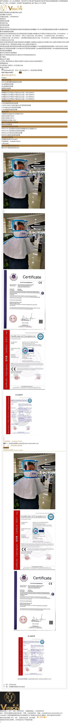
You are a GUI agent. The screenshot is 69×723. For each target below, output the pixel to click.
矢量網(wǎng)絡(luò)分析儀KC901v (42, 42)
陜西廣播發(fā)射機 (16, 29)
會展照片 (40, 61)
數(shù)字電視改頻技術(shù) (9, 55)
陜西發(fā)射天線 (13, 33)
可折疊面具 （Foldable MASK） (12, 141)
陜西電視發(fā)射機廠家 (29, 46)
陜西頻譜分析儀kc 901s (18, 44)
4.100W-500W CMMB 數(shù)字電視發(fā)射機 (16, 105)
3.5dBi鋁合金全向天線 (7, 40)
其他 (21, 65)
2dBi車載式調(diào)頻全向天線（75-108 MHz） (35, 38)
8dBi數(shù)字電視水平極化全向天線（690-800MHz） (18, 92)
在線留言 (6, 447)
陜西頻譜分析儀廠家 (24, 42)
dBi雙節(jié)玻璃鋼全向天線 (59, 38)
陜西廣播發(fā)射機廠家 (29, 29)
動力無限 (32, 717)
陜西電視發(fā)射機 (16, 46)
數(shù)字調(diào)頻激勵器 (8, 53)
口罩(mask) (5, 143)
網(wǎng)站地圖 (5, 717)
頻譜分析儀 (3, 42)
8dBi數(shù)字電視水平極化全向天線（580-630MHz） (18, 95)
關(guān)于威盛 (5, 59)
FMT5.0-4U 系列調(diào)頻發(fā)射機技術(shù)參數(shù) (19, 128)
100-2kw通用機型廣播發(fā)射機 (47, 29)
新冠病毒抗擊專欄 (36, 70)
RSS (12, 717)
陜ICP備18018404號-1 (54, 715)
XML (16, 717)
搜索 (20, 72)
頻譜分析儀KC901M (59, 42)
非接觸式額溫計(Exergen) (10, 139)
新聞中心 (11, 65)
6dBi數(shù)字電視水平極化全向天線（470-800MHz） (18, 97)
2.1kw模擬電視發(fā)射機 (43, 48)
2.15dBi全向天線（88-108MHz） (54, 36)
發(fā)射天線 (4, 23)
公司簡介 (3, 61)
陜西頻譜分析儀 (12, 42)
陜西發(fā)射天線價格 (25, 33)
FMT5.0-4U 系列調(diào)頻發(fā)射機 (13, 131)
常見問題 (17, 65)
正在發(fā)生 (4, 65)
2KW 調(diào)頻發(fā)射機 (10, 126)
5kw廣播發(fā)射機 (7, 31)
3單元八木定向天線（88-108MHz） (33, 36)
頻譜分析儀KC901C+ (8, 118)
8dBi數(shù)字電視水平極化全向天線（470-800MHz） (50, 33)
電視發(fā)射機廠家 (6, 50)
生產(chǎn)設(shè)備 (30, 61)
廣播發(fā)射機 (4, 21)
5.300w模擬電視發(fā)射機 (45, 46)
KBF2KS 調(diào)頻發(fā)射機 (11, 135)
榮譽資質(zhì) (10, 61)
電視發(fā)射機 (4, 25)
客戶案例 (3, 57)
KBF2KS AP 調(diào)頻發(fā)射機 (12, 133)
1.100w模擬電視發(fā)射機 (59, 48)
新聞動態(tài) (4, 63)
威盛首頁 (3, 19)
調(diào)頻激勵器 (7, 124)
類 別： (6, 445)
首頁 (16, 70)
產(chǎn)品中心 (5, 27)
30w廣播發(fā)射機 (7, 84)
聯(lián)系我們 (19, 61)
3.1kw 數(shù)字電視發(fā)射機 (25, 48)
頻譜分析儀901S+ (31, 44)
